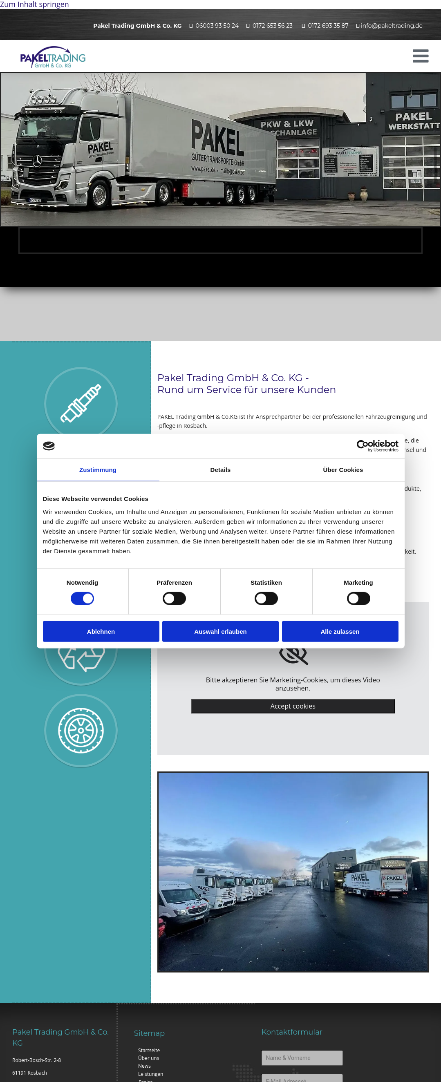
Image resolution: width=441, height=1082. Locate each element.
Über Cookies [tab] (343, 469)
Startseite (149, 1050)
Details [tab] (220, 469)
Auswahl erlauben (220, 631)
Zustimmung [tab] (97, 469)
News (144, 1065)
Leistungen (150, 1074)
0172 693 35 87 (328, 25)
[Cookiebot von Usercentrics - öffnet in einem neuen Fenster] (362, 446)
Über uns (148, 1058)
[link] (293, 653)
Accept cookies (293, 706)
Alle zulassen (339, 631)
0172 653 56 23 (273, 25)
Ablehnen (101, 631)
